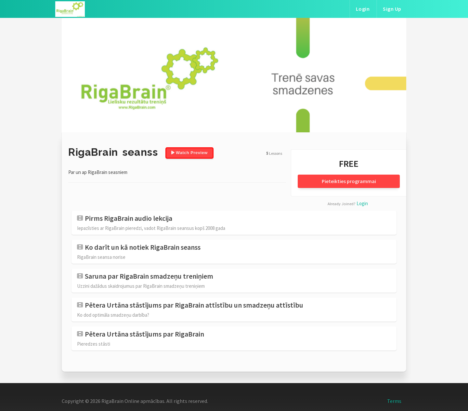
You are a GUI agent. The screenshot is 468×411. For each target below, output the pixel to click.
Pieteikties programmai (349, 181)
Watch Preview (189, 152)
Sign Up (392, 9)
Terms (394, 401)
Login (363, 9)
